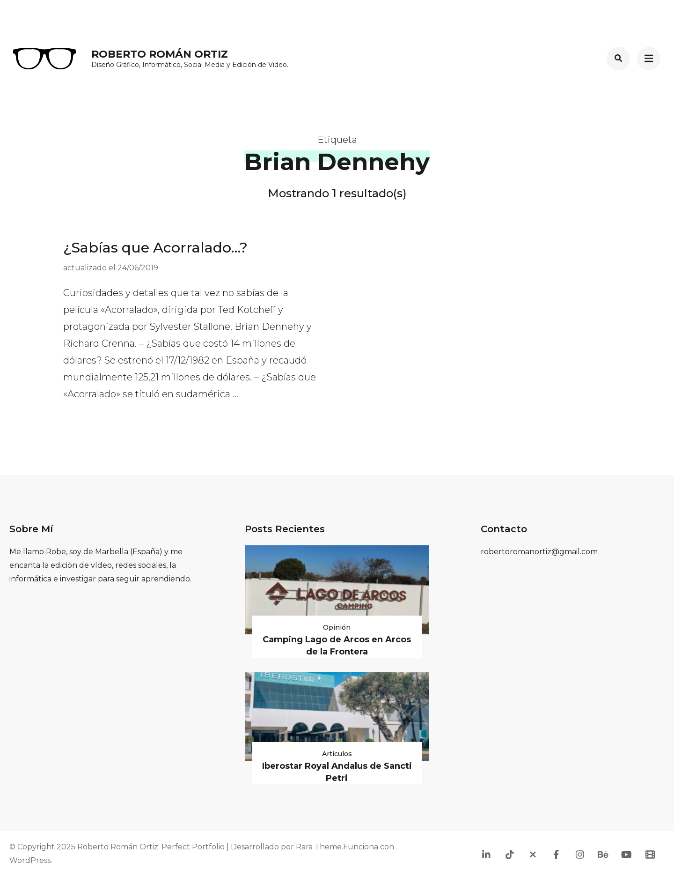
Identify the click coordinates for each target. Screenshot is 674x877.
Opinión (337, 627)
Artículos (337, 754)
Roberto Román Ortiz (159, 54)
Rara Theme (319, 846)
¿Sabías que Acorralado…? (155, 247)
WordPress (30, 860)
